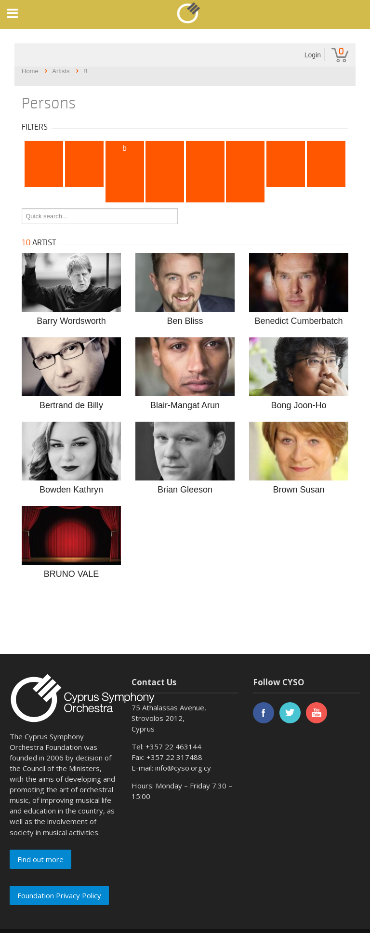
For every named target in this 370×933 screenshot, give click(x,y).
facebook (263, 712)
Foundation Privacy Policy (59, 895)
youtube (316, 712)
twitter (290, 712)
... (245, 194)
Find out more (40, 859)
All (44, 148)
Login (312, 55)
